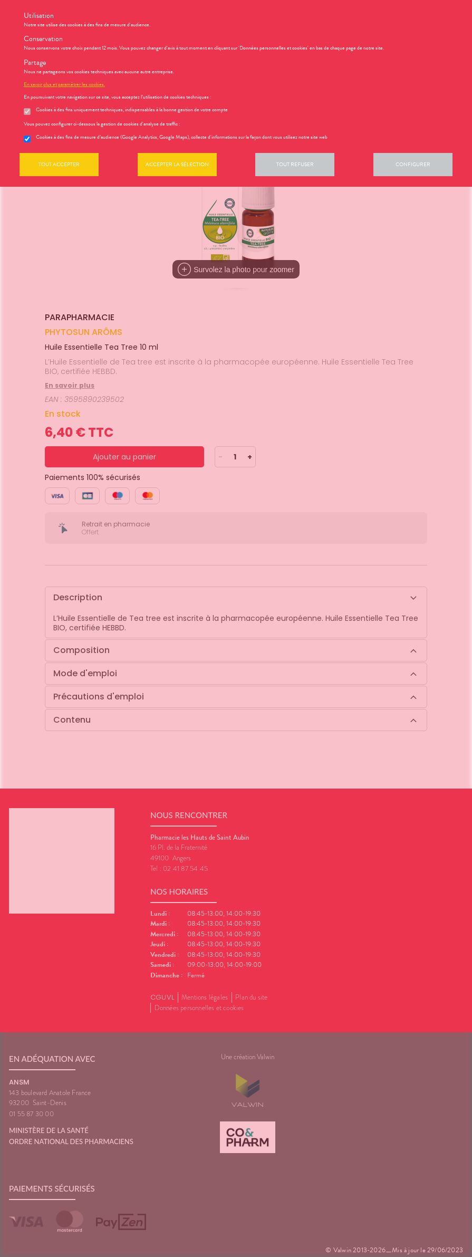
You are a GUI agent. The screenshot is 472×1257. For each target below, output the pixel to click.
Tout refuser (295, 164)
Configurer (413, 164)
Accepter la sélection (177, 164)
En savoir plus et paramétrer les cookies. (64, 84)
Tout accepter (59, 164)
